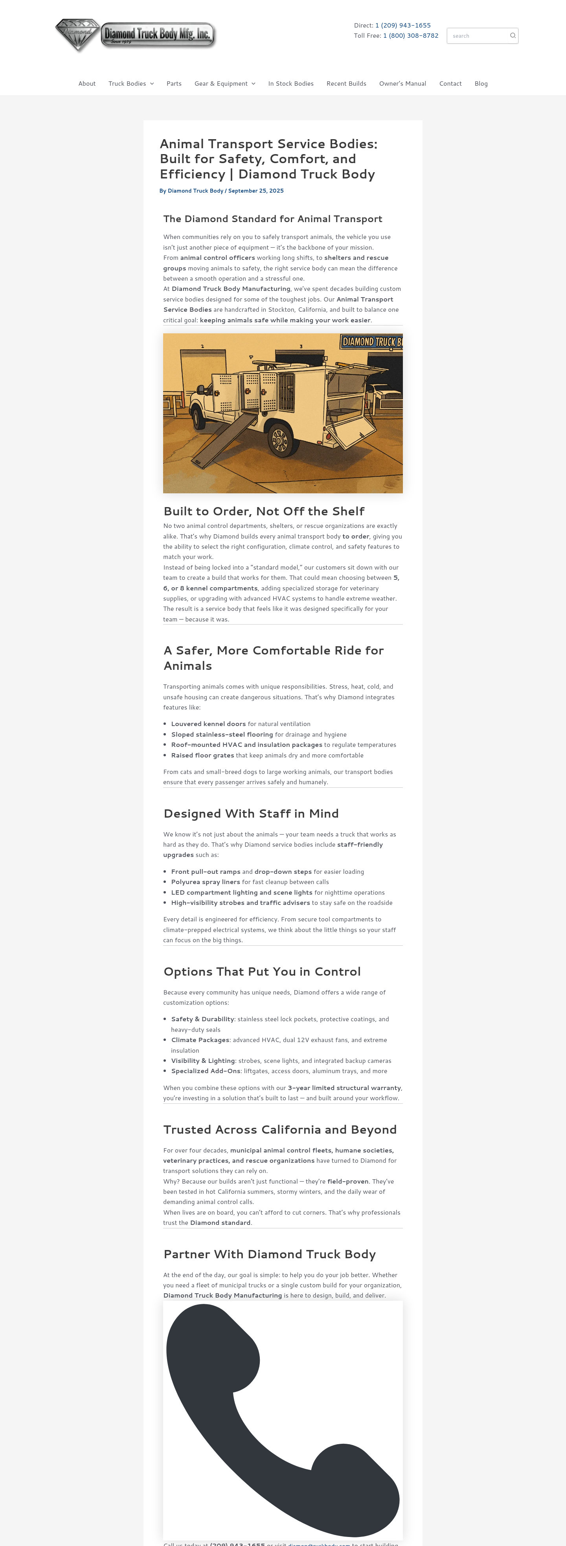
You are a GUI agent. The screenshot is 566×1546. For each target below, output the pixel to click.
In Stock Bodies (291, 83)
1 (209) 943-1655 (403, 24)
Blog (481, 83)
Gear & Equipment (224, 83)
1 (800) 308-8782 (411, 35)
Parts (174, 83)
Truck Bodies (131, 83)
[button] (150, 83)
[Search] (513, 36)
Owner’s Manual (402, 83)
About (87, 83)
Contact (450, 83)
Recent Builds (346, 83)
